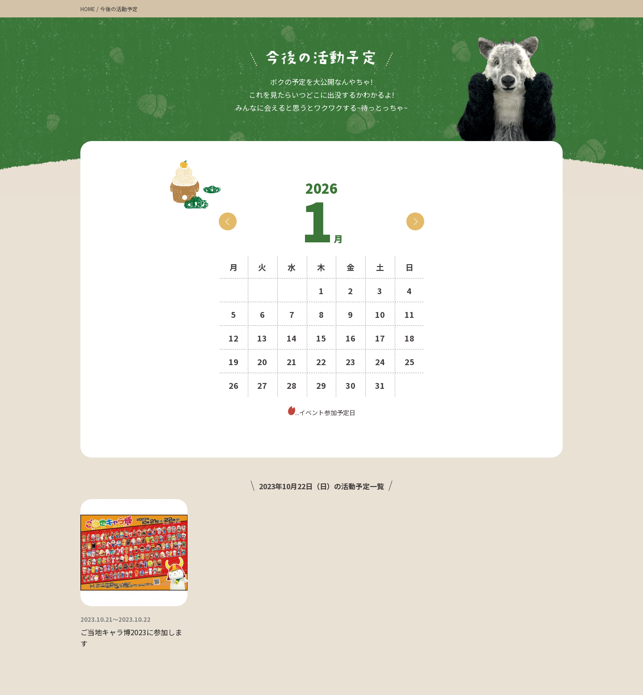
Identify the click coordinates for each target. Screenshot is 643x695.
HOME (87, 8)
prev (228, 221)
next (415, 221)
